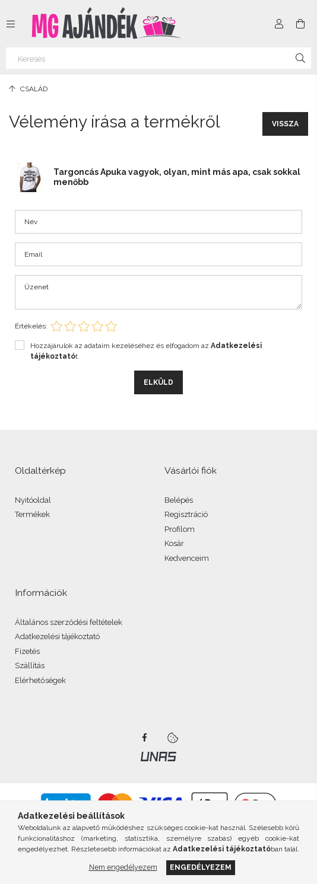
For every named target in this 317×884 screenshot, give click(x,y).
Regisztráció (186, 514)
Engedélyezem (201, 867)
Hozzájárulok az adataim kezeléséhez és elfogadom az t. (146, 351)
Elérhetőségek (40, 680)
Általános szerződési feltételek (68, 622)
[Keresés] (158, 58)
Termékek (32, 514)
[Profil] (279, 23)
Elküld (158, 382)
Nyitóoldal (33, 500)
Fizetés (27, 651)
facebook (144, 737)
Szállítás (30, 665)
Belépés (178, 500)
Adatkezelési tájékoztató (57, 636)
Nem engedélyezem (123, 867)
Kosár (174, 543)
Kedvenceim (186, 558)
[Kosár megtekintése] (300, 23)
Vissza (285, 124)
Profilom (179, 529)
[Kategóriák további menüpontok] (10, 23)
